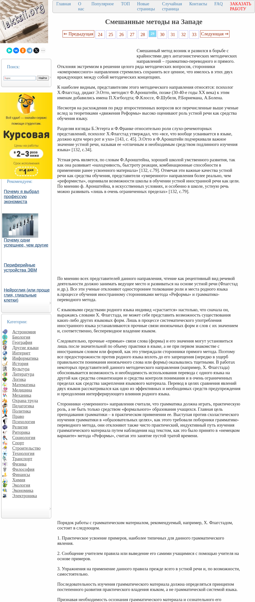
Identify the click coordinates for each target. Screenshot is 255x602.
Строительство (26, 448)
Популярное (102, 3)
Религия (20, 426)
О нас (81, 6)
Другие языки (25, 347)
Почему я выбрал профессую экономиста (21, 196)
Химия (18, 479)
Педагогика (23, 405)
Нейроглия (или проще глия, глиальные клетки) (27, 295)
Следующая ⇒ (215, 33)
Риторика (21, 432)
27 (132, 34)
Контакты (198, 3)
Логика (19, 379)
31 (173, 34)
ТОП (125, 3)
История (20, 363)
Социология (23, 437)
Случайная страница (172, 6)
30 (162, 34)
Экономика (22, 490)
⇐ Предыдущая (78, 33)
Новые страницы (146, 6)
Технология (23, 453)
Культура (21, 368)
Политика (21, 411)
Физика (19, 463)
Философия (23, 469)
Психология (23, 421)
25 (110, 34)
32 (183, 34)
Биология (21, 337)
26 (121, 34)
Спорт (18, 442)
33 (194, 34)
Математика (23, 384)
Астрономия (24, 331)
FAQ (218, 3)
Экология (21, 485)
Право (18, 416)
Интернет (21, 352)
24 (100, 34)
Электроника (24, 495)
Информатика (25, 358)
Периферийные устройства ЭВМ (20, 268)
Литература (23, 374)
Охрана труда (25, 400)
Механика (21, 395)
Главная (63, 3)
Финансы (21, 474)
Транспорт (22, 458)
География (22, 342)
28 (142, 34)
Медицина (22, 389)
